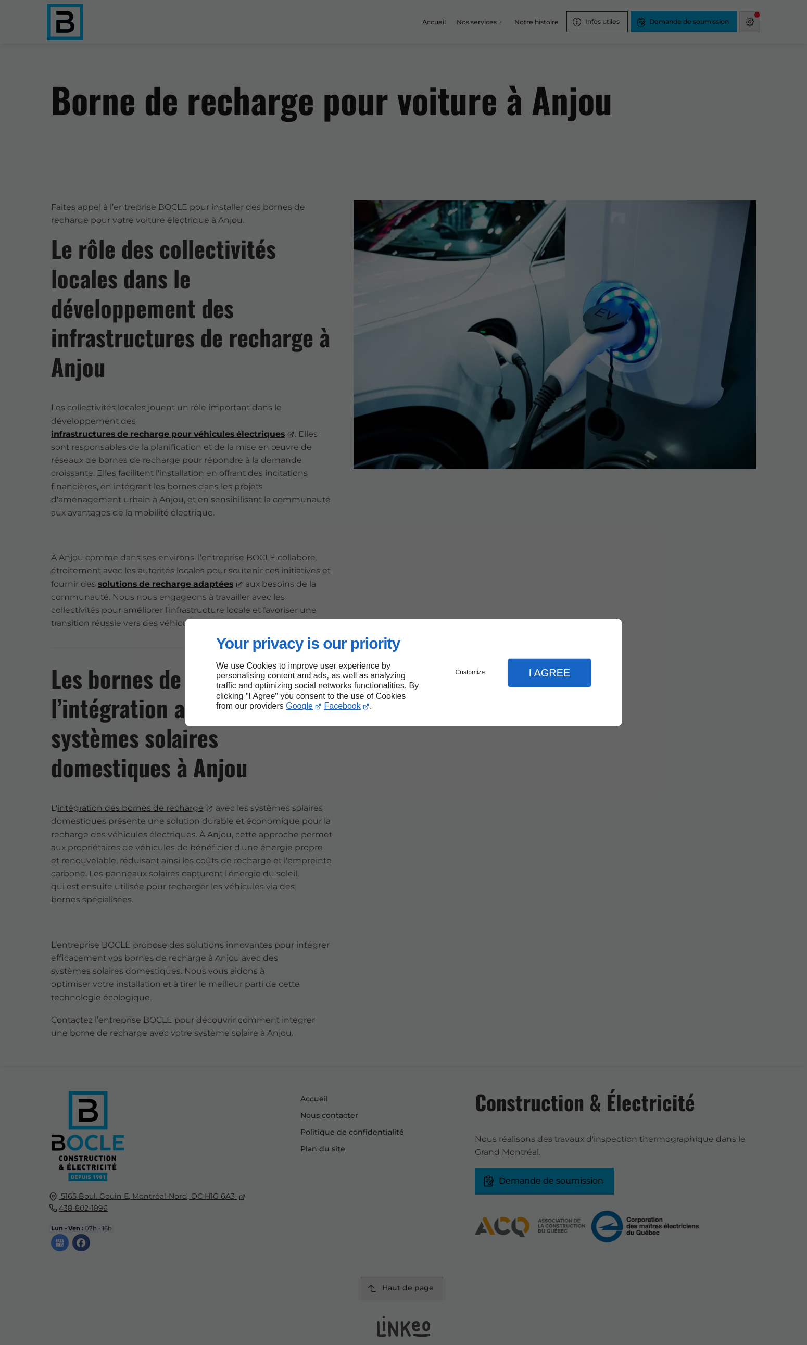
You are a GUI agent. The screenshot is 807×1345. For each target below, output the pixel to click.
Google (299, 705)
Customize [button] (470, 672)
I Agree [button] (549, 672)
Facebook (342, 705)
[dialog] (403, 672)
